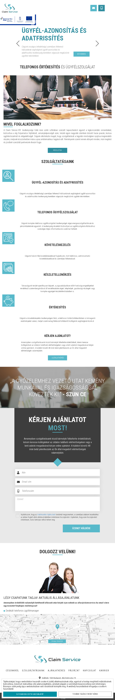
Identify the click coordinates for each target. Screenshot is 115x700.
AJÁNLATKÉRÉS (56, 670)
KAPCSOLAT (89, 670)
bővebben (81, 54)
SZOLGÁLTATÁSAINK (33, 670)
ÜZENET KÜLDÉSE (81, 528)
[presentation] (36, 528)
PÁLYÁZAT (74, 670)
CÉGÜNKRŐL (12, 670)
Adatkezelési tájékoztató (46, 515)
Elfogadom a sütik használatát (30, 694)
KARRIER (104, 670)
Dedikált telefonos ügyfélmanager (22, 610)
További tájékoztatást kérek (85, 694)
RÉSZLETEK (57, 150)
